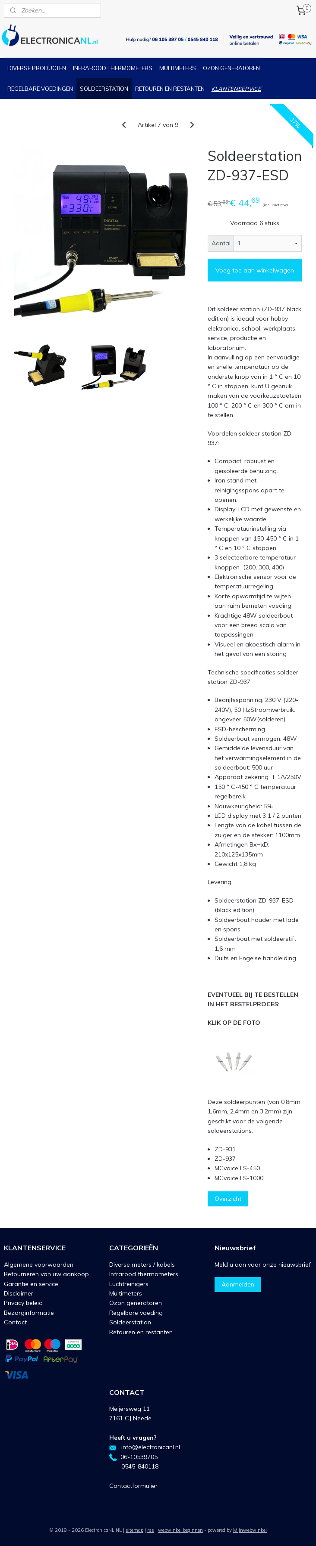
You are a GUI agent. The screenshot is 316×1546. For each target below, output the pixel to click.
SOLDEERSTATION (104, 88)
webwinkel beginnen (180, 1530)
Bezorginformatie (29, 1313)
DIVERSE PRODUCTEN (36, 68)
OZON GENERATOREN (231, 68)
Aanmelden (237, 1284)
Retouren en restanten (141, 1332)
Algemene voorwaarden (38, 1264)
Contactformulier (133, 1486)
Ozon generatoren (135, 1303)
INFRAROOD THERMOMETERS (112, 68)
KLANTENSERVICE (236, 88)
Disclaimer (18, 1293)
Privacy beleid (23, 1303)
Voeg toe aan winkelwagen (254, 270)
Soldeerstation (130, 1322)
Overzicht (228, 1199)
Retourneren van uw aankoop (46, 1274)
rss (150, 1530)
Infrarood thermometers (143, 1274)
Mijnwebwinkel (250, 1530)
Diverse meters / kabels (142, 1264)
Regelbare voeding (136, 1313)
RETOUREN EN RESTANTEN (170, 88)
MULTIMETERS (177, 68)
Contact (15, 1322)
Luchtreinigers (129, 1284)
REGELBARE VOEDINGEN (40, 88)
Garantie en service (31, 1284)
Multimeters (125, 1293)
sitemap (134, 1530)
